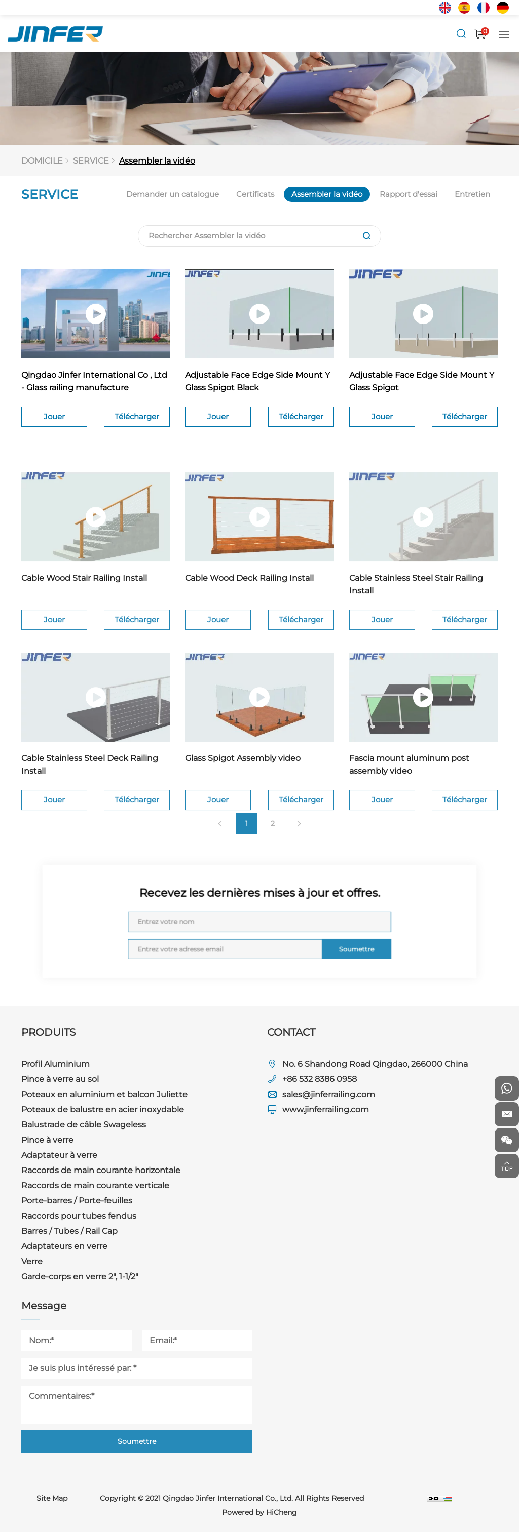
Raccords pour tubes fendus (78, 1216)
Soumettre (327, 940)
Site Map (51, 1498)
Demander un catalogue (174, 194)
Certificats (256, 194)
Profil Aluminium (55, 1064)
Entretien (469, 194)
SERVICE (94, 161)
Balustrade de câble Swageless (83, 1125)
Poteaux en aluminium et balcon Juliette (104, 1094)
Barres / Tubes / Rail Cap (69, 1231)
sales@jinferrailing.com (328, 1094)
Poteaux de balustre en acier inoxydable (102, 1109)
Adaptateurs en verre (64, 1246)
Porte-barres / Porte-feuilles (76, 1200)
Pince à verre (47, 1140)
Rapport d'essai (407, 194)
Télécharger (137, 420)
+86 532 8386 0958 (319, 1079)
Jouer (54, 420)
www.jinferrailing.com (325, 1109)
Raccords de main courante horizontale (100, 1170)
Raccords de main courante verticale (95, 1185)
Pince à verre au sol (60, 1079)
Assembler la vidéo (159, 161)
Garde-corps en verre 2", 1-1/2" (79, 1276)
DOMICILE (45, 161)
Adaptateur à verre (59, 1155)
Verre (32, 1261)
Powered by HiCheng (259, 1512)
